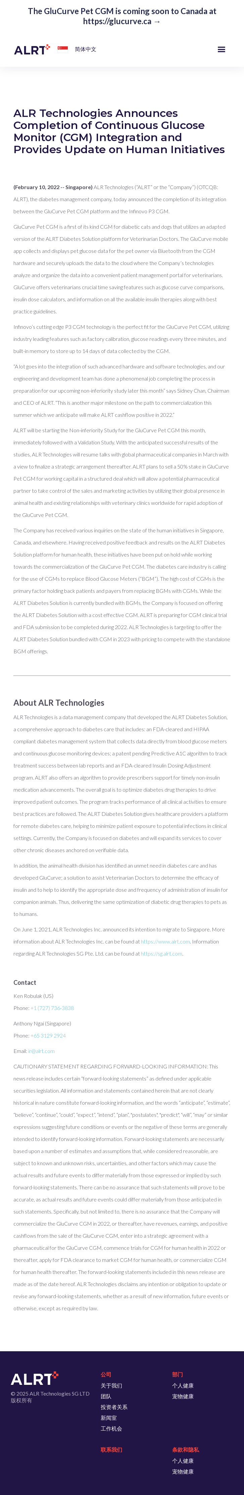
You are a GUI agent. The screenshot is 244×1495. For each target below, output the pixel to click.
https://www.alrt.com (165, 941)
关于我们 (111, 1385)
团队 (106, 1396)
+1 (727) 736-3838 (52, 1008)
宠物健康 (183, 1396)
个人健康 (183, 1385)
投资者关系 (114, 1407)
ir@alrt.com (41, 1051)
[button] (61, 50)
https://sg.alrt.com (161, 953)
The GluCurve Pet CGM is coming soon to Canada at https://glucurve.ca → (122, 16)
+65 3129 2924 (48, 1035)
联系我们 (111, 1450)
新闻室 (109, 1417)
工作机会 (111, 1428)
